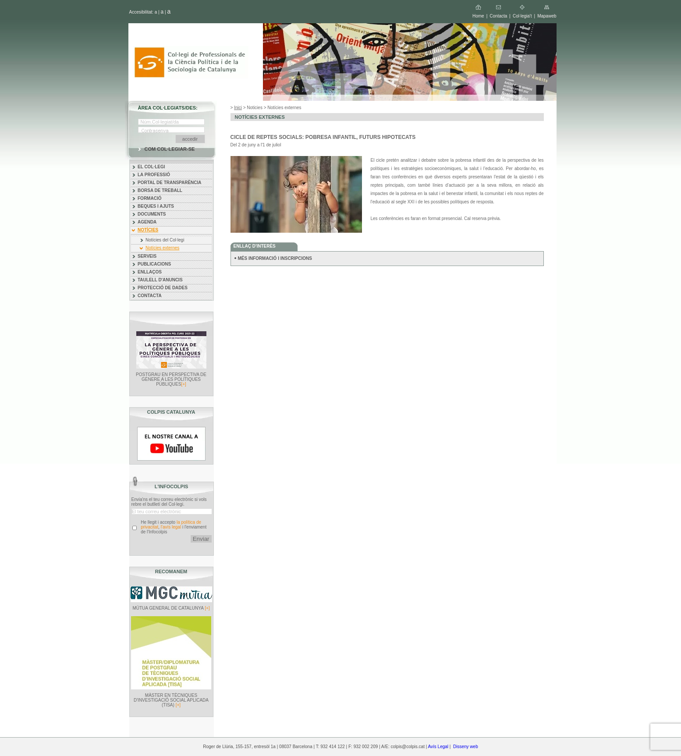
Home (478, 16)
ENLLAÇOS (150, 272)
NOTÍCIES (148, 229)
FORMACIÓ (149, 198)
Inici (238, 107)
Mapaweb (546, 16)
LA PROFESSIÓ (154, 174)
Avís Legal (438, 746)
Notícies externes (162, 247)
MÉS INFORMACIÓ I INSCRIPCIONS (275, 258)
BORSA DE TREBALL (160, 190)
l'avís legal (171, 527)
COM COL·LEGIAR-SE (170, 149)
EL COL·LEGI (151, 166)
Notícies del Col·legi (164, 240)
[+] (183, 384)
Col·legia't (522, 16)
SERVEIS (147, 256)
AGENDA (147, 222)
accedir (190, 139)
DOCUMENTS (152, 214)
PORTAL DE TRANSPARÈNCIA (170, 182)
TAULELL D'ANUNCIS (160, 279)
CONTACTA (150, 295)
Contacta (498, 16)
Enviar (201, 539)
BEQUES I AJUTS (156, 206)
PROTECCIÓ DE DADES (163, 287)
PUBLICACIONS (154, 264)
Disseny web (465, 746)
